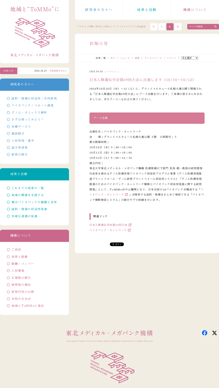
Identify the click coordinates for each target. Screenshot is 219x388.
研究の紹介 (19, 154)
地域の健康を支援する (27, 195)
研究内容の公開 (22, 291)
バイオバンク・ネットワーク (108, 230)
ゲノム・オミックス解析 (29, 112)
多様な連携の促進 (24, 216)
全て (113, 58)
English (141, 27)
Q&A (107, 27)
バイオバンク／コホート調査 (32, 105)
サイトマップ (128, 27)
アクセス (81, 27)
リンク (115, 27)
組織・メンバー (22, 263)
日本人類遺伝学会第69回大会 (108, 225)
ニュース (125, 58)
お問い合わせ (95, 27)
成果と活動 (147, 10)
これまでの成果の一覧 (27, 188)
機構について (195, 10)
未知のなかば (21, 298)
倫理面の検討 (21, 284)
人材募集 (17, 270)
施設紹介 (17, 133)
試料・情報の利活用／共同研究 (34, 98)
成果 (137, 58)
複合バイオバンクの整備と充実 (34, 202)
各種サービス (21, 126)
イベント (172, 58)
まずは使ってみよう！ (27, 119)
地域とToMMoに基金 (27, 305)
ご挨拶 (16, 249)
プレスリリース (153, 58)
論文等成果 (19, 147)
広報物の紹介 (21, 277)
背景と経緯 (19, 256)
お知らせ (9, 71)
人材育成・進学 (22, 140)
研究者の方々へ (99, 10)
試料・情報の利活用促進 (29, 209)
